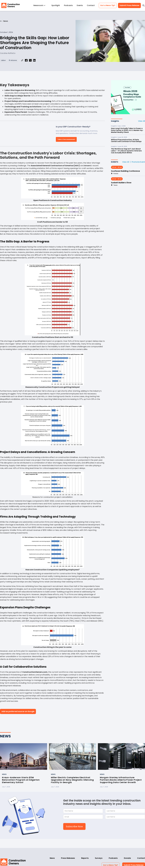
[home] (10, 5)
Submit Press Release (129, 5)
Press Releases (68, 858)
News (52, 858)
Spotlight (55, 5)
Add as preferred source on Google (17, 711)
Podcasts (68, 5)
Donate (127, 858)
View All (141, 121)
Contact (91, 5)
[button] (40, 5)
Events (80, 5)
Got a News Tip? (107, 5)
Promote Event (138, 162)
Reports (85, 858)
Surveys (98, 858)
